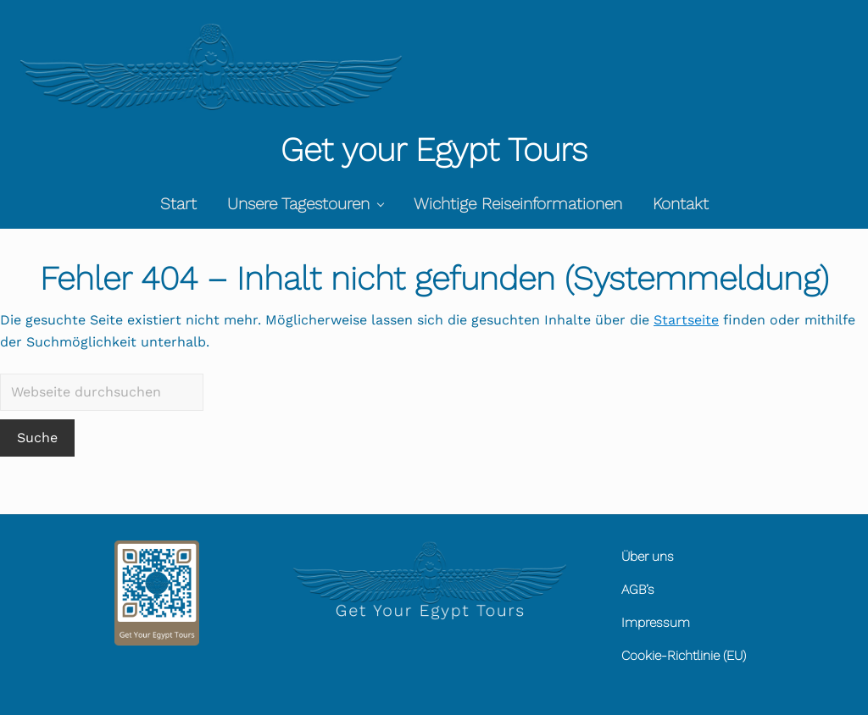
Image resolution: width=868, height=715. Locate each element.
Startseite (686, 320)
